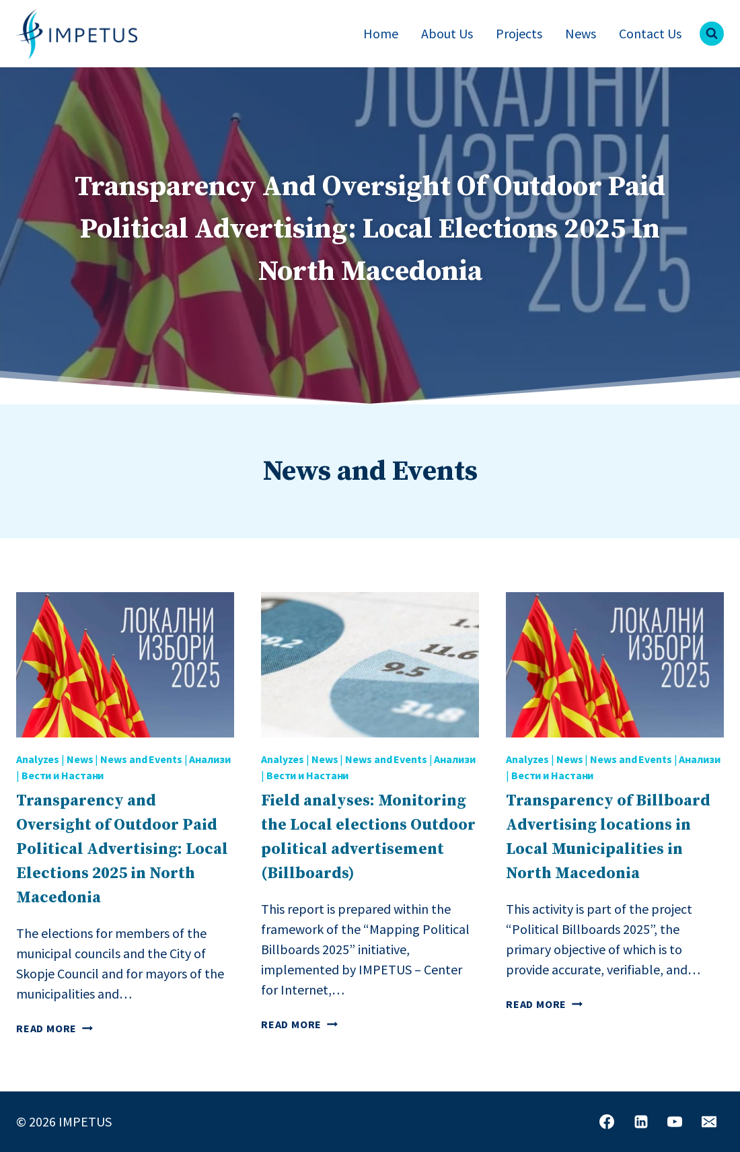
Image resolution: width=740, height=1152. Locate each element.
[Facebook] (607, 1122)
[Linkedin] (641, 1122)
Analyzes (37, 759)
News (580, 33)
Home (380, 33)
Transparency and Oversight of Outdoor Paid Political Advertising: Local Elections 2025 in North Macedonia (122, 849)
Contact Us (650, 33)
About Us (447, 33)
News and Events (141, 759)
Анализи (209, 759)
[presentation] (125, 664)
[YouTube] (675, 1122)
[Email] (709, 1122)
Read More (54, 1028)
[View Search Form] (712, 34)
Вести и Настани (63, 775)
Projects (519, 33)
